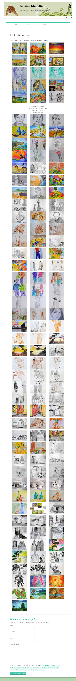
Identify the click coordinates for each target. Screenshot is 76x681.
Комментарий (14, 644)
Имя (12, 625)
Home (19, 25)
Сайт (11, 638)
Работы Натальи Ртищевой (32, 25)
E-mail (12, 631)
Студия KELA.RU (31, 5)
